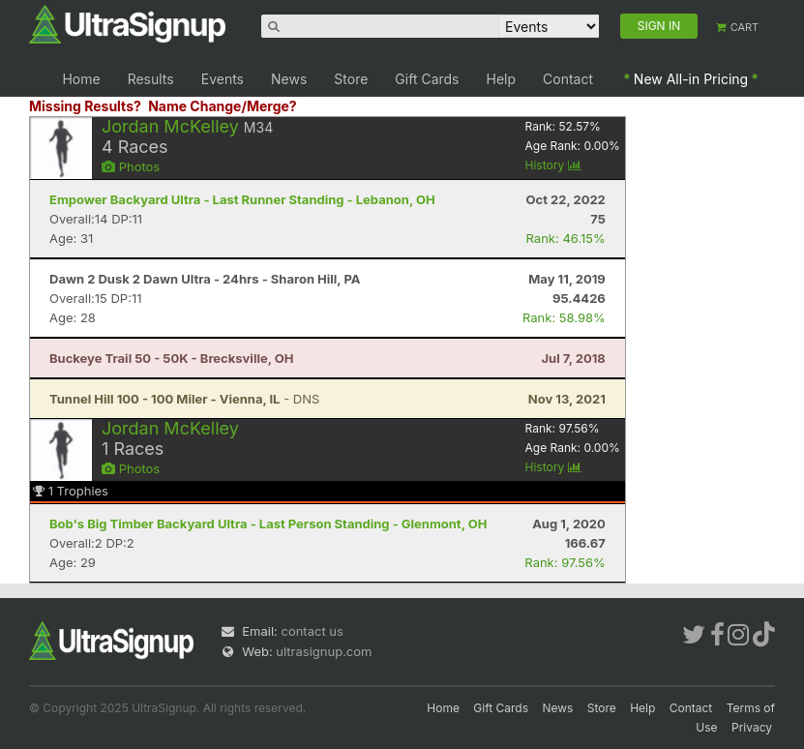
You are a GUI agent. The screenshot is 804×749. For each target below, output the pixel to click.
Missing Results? (85, 106)
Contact (568, 79)
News (289, 79)
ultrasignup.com (324, 651)
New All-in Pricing (691, 79)
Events (222, 79)
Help (502, 79)
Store (351, 79)
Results (151, 79)
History (553, 165)
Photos (131, 166)
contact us (311, 631)
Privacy (751, 727)
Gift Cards (427, 79)
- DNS (184, 398)
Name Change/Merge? (222, 106)
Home (81, 79)
